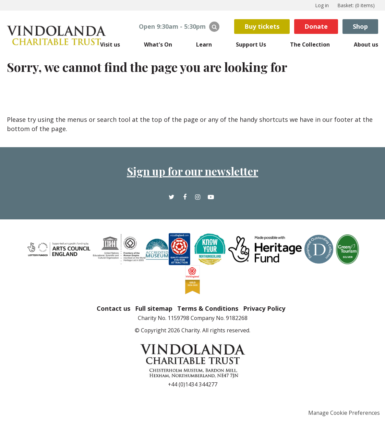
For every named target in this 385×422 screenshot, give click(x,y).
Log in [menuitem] (322, 5)
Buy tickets (261, 26)
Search (214, 27)
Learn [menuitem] (204, 44)
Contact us (113, 308)
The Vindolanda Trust (58, 35)
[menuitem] (356, 5)
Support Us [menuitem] (251, 44)
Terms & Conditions (207, 308)
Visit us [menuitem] (110, 44)
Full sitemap (153, 308)
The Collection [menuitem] (310, 44)
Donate (316, 26)
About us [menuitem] (366, 44)
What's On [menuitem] (158, 44)
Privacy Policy (264, 308)
